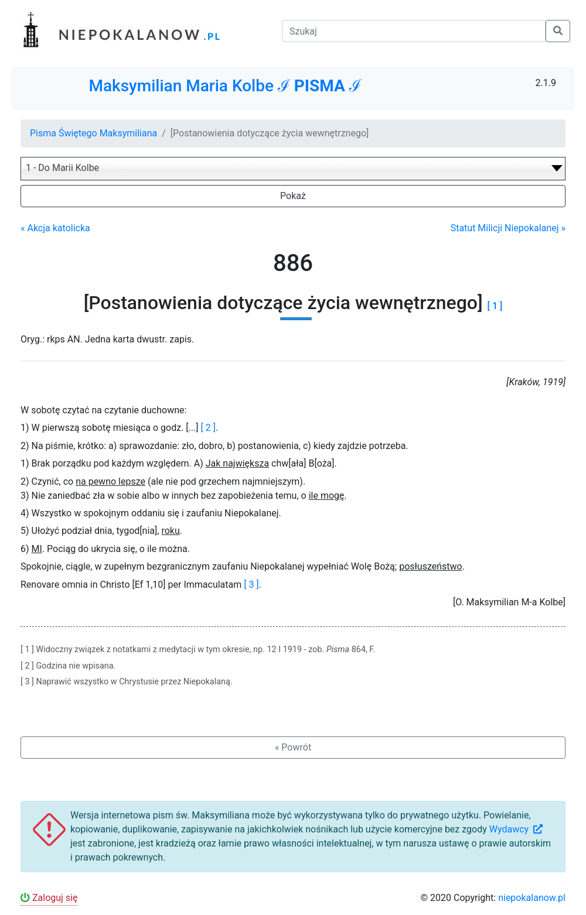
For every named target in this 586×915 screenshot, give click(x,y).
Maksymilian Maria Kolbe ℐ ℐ (224, 85)
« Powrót (293, 747)
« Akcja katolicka (55, 228)
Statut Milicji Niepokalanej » (508, 228)
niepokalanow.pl (531, 897)
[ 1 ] (495, 305)
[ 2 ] (207, 427)
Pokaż (293, 195)
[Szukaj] (414, 31)
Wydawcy (517, 829)
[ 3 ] (251, 584)
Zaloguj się (49, 897)
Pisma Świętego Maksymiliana (93, 133)
